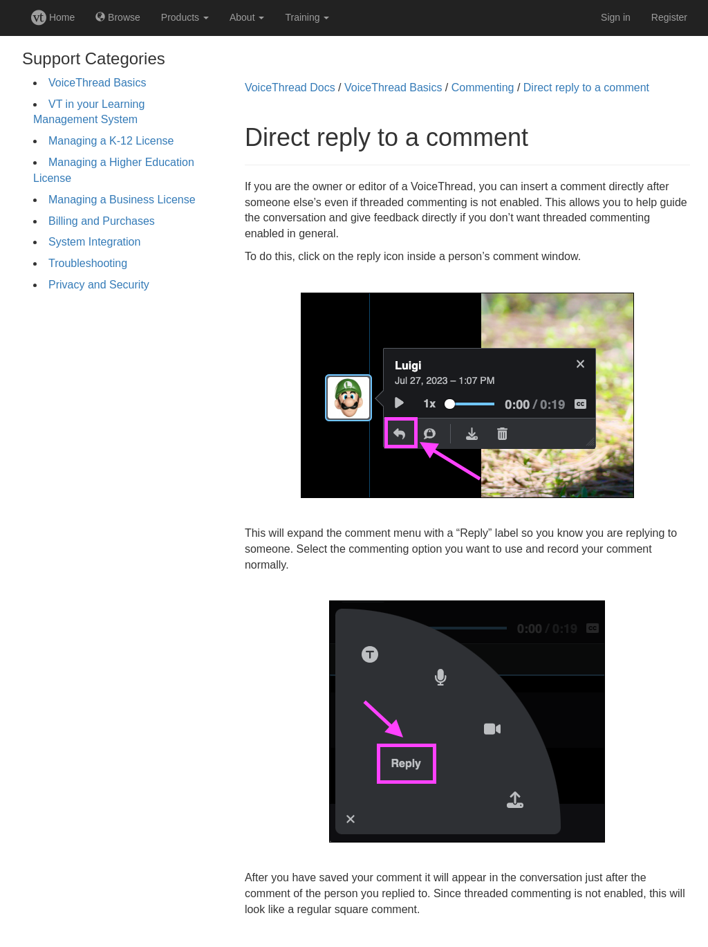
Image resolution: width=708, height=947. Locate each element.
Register (669, 17)
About (247, 17)
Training (307, 17)
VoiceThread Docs (290, 87)
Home (53, 17)
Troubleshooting (87, 263)
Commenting (482, 87)
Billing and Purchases (101, 221)
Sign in (616, 17)
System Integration (94, 242)
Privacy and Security (98, 285)
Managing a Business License (122, 199)
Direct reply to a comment (586, 87)
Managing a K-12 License (111, 141)
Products (185, 17)
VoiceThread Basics (97, 83)
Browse (117, 17)
